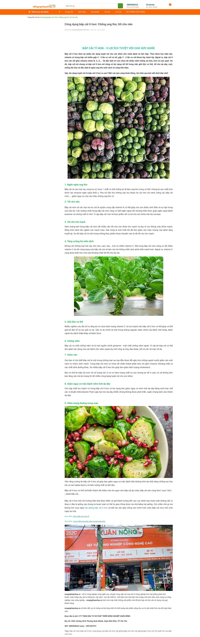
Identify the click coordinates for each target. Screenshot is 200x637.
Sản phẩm (95, 12)
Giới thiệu (82, 12)
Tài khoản (150, 5)
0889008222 (132, 5)
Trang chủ (69, 12)
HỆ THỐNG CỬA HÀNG (135, 12)
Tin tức (107, 12)
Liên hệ (118, 12)
